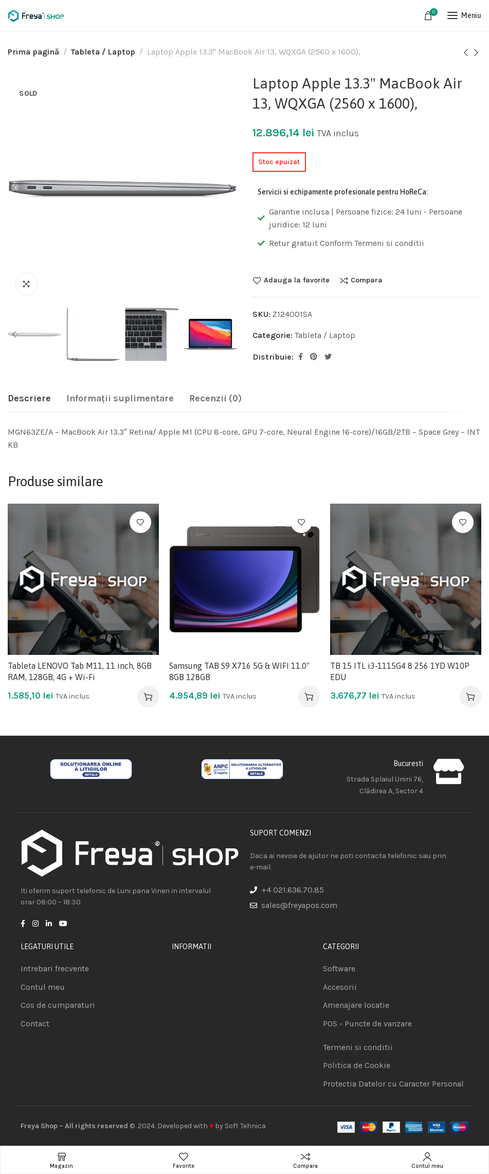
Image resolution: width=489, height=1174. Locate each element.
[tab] (29, 398)
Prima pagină (33, 52)
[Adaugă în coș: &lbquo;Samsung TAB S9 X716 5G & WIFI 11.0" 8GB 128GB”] (309, 696)
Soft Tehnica (245, 1126)
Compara (367, 280)
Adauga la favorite (297, 280)
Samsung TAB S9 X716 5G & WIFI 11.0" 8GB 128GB (239, 671)
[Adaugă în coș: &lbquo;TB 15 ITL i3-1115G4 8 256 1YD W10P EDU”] (470, 696)
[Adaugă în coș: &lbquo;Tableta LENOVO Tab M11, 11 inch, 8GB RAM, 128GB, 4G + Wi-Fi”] (148, 696)
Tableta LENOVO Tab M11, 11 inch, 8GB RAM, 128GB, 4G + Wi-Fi (80, 671)
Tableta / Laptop (103, 52)
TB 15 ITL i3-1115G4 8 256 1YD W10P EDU (399, 671)
